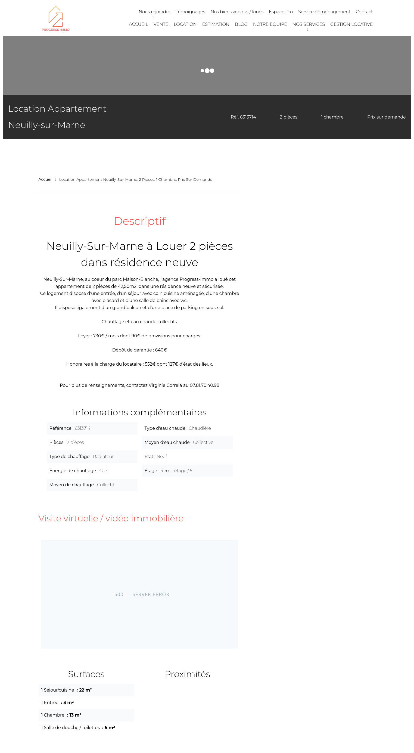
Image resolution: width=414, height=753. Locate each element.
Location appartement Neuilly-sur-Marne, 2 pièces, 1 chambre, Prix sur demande (136, 179)
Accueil (45, 179)
